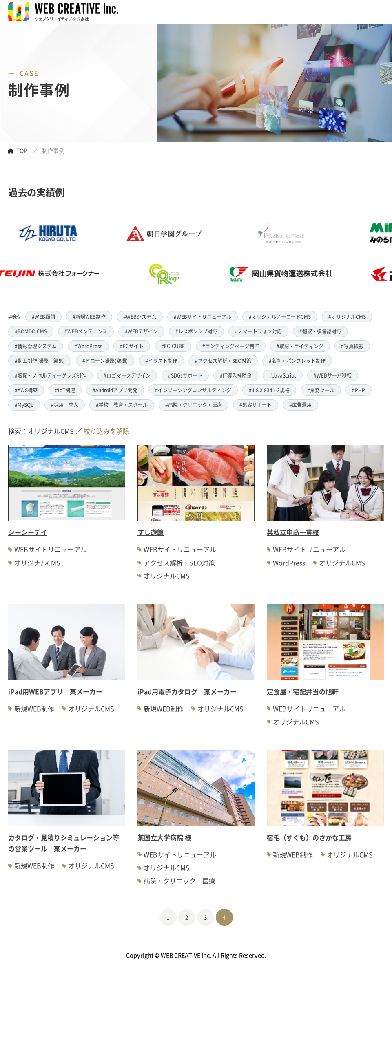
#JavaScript (282, 375)
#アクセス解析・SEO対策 (223, 360)
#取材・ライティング (300, 345)
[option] (178, 253)
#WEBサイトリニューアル (202, 316)
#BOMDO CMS (31, 331)
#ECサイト (132, 345)
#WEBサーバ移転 (333, 375)
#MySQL (24, 404)
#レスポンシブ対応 (196, 331)
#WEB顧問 (43, 316)
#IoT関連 (65, 389)
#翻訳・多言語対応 (320, 331)
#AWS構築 (26, 389)
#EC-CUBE (173, 345)
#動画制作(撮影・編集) (40, 360)
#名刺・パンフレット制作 (297, 360)
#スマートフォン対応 (258, 331)
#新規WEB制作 (89, 316)
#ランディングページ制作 (230, 345)
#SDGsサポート (185, 375)
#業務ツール (320, 389)
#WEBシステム (139, 316)
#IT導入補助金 (236, 375)
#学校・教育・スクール (122, 404)
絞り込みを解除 (106, 431)
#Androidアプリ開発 (115, 389)
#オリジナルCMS (347, 316)
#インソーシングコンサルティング (193, 389)
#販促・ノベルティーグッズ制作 (50, 375)
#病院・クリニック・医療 (193, 404)
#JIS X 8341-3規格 (269, 389)
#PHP (358, 389)
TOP (21, 150)
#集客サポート (255, 404)
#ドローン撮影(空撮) (105, 360)
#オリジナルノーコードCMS (280, 316)
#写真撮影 (352, 345)
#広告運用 (300, 404)
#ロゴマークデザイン (127, 375)
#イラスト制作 (161, 360)
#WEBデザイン (141, 331)
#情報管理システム (36, 345)
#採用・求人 (64, 404)
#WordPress (88, 345)
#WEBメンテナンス (85, 331)
